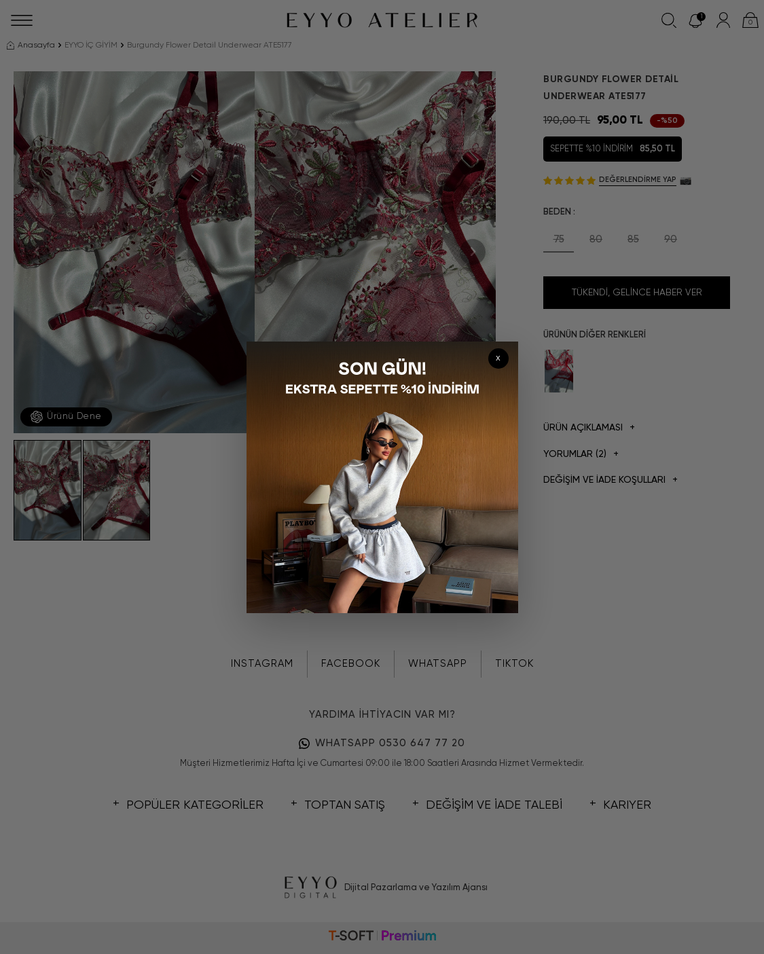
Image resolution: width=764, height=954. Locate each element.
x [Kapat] (498, 358)
